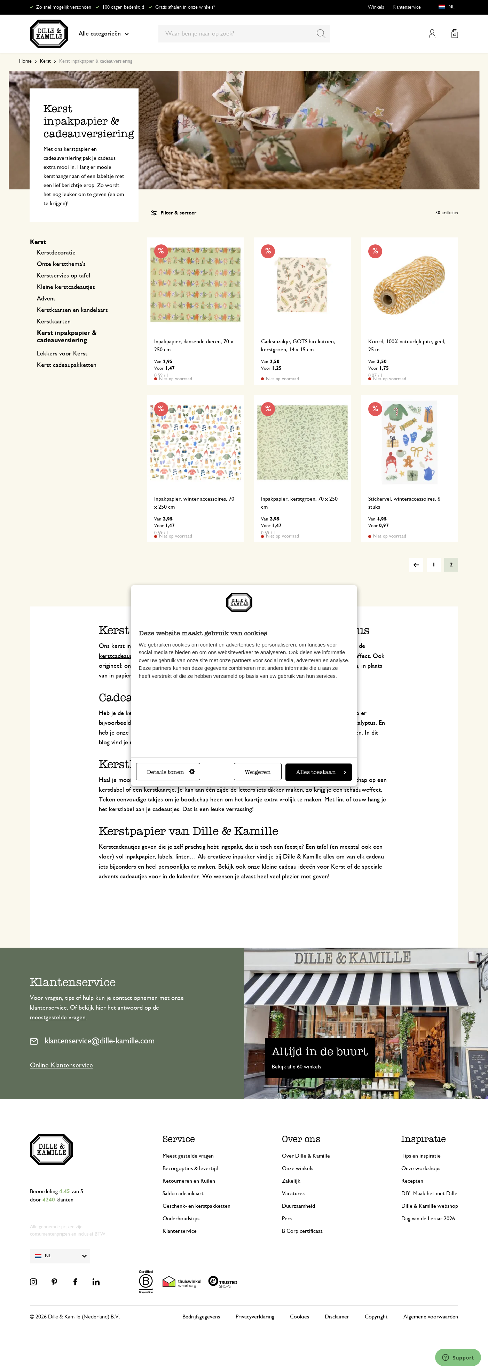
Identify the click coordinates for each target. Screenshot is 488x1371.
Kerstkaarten (54, 322)
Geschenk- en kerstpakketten (196, 1206)
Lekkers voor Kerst (62, 354)
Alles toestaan (321, 772)
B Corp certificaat (302, 1231)
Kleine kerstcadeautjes (66, 287)
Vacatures (293, 1193)
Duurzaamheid (298, 1206)
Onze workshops (420, 1168)
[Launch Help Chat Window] (458, 1357)
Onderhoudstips (181, 1218)
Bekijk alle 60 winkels (296, 1067)
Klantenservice (407, 7)
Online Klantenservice (61, 1065)
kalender (188, 876)
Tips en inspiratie (421, 1156)
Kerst (45, 61)
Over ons (301, 1139)
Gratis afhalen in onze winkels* (185, 7)
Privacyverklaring (255, 1316)
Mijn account (432, 33)
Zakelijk (291, 1181)
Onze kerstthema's (61, 264)
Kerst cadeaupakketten (66, 365)
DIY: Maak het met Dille (429, 1193)
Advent (46, 299)
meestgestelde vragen (58, 1017)
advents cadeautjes (123, 876)
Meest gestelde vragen (188, 1156)
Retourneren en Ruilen (189, 1181)
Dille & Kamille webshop (429, 1206)
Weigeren (258, 772)
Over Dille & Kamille (306, 1156)
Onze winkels (297, 1168)
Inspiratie (423, 1139)
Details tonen (171, 772)
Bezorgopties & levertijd (190, 1168)
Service (179, 1139)
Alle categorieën (104, 34)
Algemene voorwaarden (430, 1316)
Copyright (376, 1316)
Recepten (412, 1181)
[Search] (321, 33)
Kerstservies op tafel (63, 276)
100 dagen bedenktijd (123, 7)
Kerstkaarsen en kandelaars (72, 310)
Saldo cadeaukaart (183, 1193)
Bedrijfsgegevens (201, 1316)
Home (25, 61)
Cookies (299, 1316)
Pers (287, 1218)
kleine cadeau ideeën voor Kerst (303, 867)
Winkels (376, 7)
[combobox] (244, 33)
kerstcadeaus (115, 656)
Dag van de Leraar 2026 (428, 1218)
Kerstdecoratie (56, 253)
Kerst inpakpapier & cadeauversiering (67, 337)
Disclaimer (337, 1316)
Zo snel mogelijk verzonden (63, 7)
